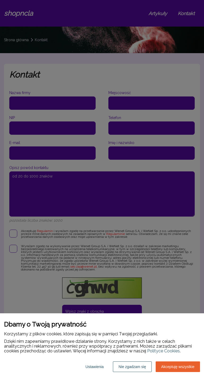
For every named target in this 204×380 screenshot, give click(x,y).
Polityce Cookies (163, 350)
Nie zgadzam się (132, 367)
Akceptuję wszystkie (177, 367)
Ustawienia (95, 367)
